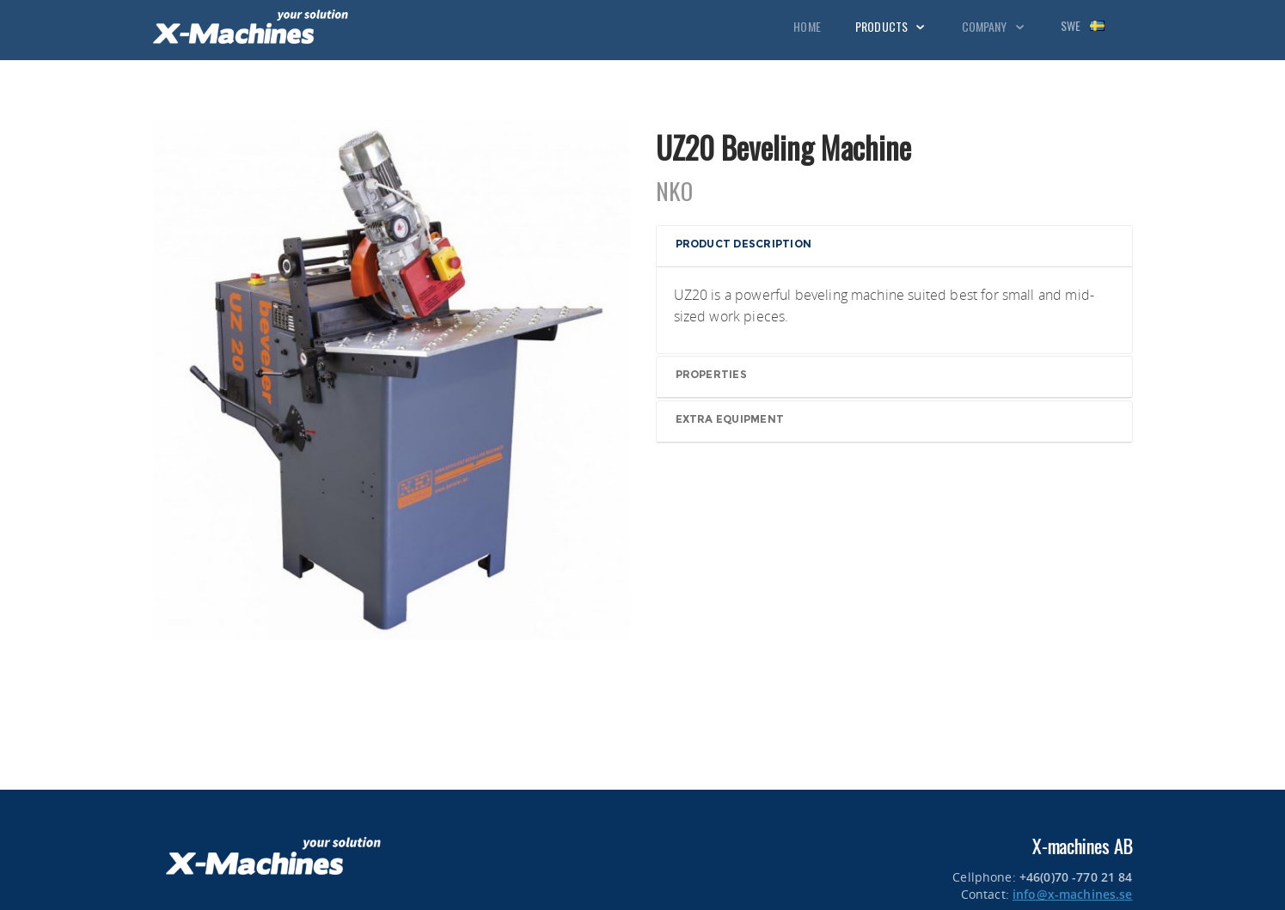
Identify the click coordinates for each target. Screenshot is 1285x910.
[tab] (894, 246)
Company (994, 26)
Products (891, 26)
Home (807, 26)
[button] (896, 245)
